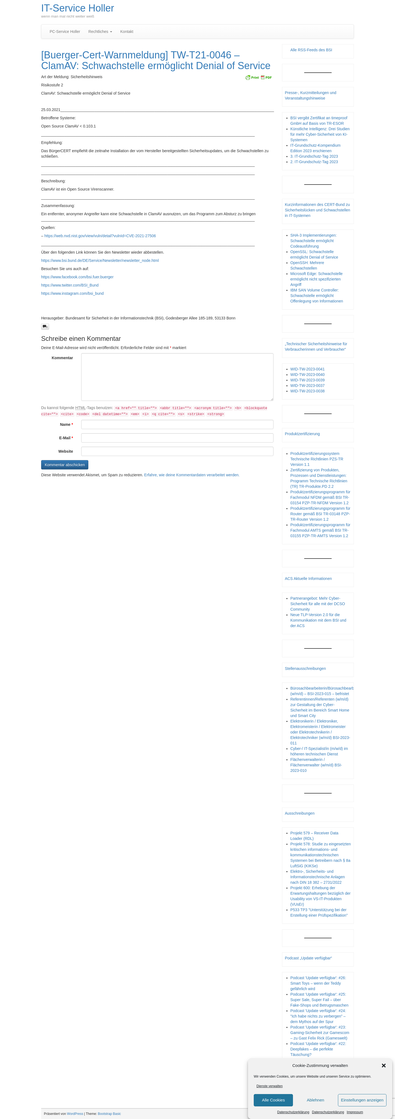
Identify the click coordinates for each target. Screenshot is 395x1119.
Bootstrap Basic (109, 1114)
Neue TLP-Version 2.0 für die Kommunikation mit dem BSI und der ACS (318, 620)
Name (66, 424)
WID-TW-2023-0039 (307, 380)
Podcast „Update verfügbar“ (308, 958)
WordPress (75, 1114)
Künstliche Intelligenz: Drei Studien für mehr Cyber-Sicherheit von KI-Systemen (320, 134)
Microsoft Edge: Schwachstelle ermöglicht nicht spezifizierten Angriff (316, 279)
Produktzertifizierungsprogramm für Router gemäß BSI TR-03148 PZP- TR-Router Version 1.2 (320, 514)
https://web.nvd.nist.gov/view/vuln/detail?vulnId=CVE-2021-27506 (100, 236)
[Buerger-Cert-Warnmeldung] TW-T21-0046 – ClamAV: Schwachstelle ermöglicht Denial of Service (155, 60)
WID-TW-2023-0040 (307, 374)
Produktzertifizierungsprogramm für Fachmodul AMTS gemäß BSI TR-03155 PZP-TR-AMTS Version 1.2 (320, 530)
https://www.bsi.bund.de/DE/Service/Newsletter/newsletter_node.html (100, 260)
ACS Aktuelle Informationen (308, 578)
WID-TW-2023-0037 (307, 385)
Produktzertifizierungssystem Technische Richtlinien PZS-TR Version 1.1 (316, 459)
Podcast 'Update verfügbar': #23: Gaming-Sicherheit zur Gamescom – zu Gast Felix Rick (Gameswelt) (319, 1032)
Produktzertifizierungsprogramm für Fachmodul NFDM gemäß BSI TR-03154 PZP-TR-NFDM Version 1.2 (320, 497)
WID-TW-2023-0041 (307, 369)
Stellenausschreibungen (305, 668)
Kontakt (126, 31)
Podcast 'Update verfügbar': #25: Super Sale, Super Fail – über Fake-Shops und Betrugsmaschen (319, 999)
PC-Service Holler (65, 31)
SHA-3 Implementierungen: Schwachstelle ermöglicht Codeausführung (313, 240)
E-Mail (66, 438)
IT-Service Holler (77, 8)
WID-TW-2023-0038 (307, 391)
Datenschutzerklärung (293, 1112)
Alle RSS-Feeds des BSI (311, 50)
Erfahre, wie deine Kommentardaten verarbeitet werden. (192, 475)
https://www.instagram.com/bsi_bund (72, 293)
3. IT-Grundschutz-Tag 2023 (314, 156)
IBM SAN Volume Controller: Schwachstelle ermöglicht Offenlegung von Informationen (316, 295)
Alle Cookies (273, 1100)
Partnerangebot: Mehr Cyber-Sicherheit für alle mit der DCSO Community (317, 603)
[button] (383, 1065)
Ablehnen (315, 1100)
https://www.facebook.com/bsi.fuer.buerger (77, 277)
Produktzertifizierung (302, 434)
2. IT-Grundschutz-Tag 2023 (314, 162)
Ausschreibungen (300, 813)
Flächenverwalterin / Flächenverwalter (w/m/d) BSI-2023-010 (316, 765)
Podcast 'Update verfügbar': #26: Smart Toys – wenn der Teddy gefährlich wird (318, 983)
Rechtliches (100, 31)
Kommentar (62, 358)
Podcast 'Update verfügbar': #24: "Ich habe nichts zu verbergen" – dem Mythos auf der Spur (318, 1016)
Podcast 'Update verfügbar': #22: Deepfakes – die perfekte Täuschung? (318, 1049)
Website (65, 451)
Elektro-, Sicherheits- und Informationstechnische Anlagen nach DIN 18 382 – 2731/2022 (317, 877)
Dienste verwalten (269, 1086)
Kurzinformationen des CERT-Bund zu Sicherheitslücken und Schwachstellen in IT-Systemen (317, 210)
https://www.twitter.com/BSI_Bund (69, 285)
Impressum (355, 1112)
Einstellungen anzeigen (362, 1100)
